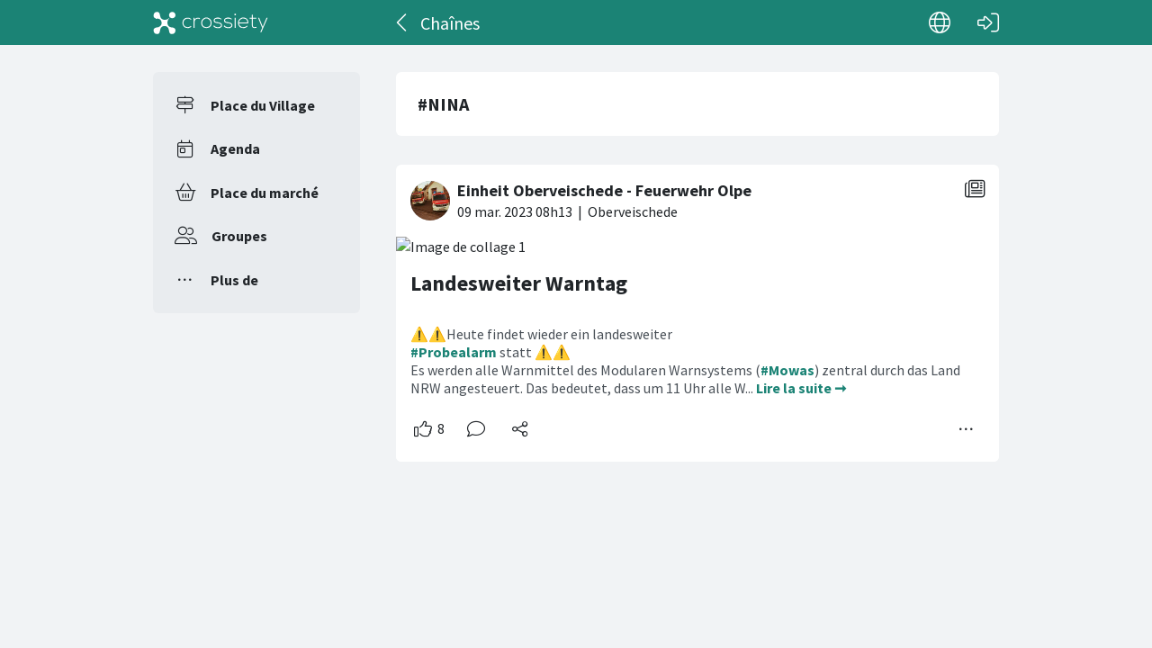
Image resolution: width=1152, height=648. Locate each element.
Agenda (235, 149)
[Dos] (402, 22)
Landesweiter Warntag (518, 283)
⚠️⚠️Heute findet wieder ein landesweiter (541, 334)
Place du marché (265, 193)
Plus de (234, 280)
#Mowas (787, 370)
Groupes (239, 236)
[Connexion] (988, 22)
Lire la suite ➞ (801, 388)
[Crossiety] (210, 22)
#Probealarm (453, 352)
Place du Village (263, 105)
